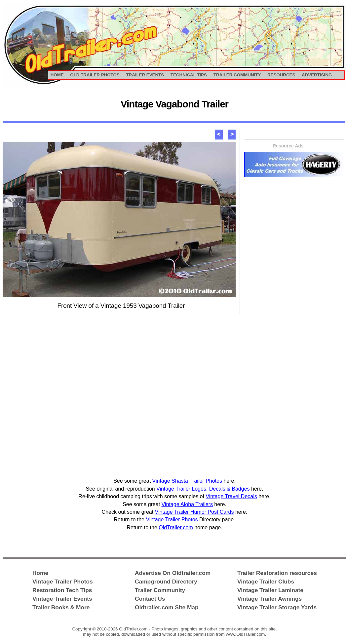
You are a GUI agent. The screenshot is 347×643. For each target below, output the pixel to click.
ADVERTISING (317, 74)
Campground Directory (166, 581)
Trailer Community (160, 590)
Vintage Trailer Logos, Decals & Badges (203, 489)
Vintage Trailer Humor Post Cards (194, 512)
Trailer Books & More (61, 607)
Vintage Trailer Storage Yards (277, 607)
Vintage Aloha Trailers (187, 504)
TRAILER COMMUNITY (237, 74)
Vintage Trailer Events (62, 598)
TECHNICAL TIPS (189, 74)
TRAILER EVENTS (145, 74)
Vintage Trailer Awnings (269, 598)
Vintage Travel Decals (231, 496)
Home (40, 573)
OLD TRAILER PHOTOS (94, 74)
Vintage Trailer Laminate (270, 590)
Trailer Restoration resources (277, 573)
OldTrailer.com (176, 527)
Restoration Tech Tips (62, 590)
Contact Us (150, 598)
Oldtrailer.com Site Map (167, 607)
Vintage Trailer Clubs (265, 581)
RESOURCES (281, 74)
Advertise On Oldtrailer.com (173, 573)
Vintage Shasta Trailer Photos (187, 481)
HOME (57, 74)
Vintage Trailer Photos (172, 519)
